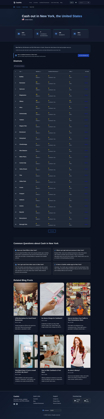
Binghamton (22, 95)
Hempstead (22, 138)
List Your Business (83, 55)
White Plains (22, 156)
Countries (35, 2)
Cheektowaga (23, 144)
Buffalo (21, 76)
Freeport (21, 193)
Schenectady (23, 113)
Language (46, 410)
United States (25, 7)
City (20, 71)
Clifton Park (22, 181)
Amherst (21, 199)
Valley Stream (23, 169)
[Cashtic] (18, 2)
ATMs (71, 71)
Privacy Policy (56, 401)
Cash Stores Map (55, 2)
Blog (61, 2)
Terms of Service (57, 403)
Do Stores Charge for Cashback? (52, 318)
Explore (86, 76)
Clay (20, 175)
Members (38, 71)
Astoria (21, 206)
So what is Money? (74, 370)
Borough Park (23, 224)
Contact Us (55, 398)
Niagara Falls (23, 126)
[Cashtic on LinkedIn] (17, 404)
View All (52, 231)
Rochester (22, 83)
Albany (21, 101)
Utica (20, 107)
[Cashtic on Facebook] (14, 404)
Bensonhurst (23, 218)
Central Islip (22, 163)
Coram (21, 187)
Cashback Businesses (44, 2)
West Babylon (23, 150)
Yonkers (21, 119)
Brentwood (22, 132)
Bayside (21, 212)
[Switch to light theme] (76, 2)
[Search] (88, 3)
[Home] (14, 7)
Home (30, 2)
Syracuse (22, 89)
